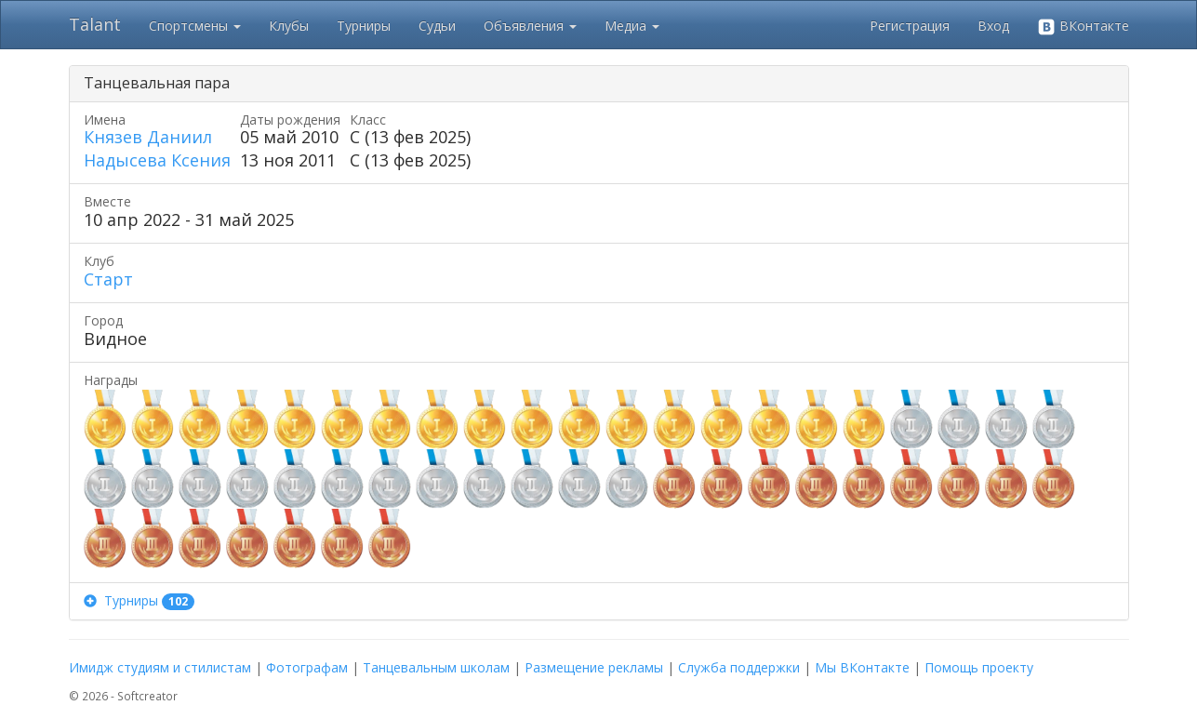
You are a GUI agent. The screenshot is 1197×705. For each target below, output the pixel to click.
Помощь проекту (978, 667)
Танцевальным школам (436, 667)
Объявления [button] (530, 25)
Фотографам (307, 667)
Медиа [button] (632, 25)
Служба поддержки (739, 667)
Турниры (364, 25)
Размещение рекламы (594, 667)
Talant (95, 24)
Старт (108, 279)
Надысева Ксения (157, 160)
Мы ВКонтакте (862, 667)
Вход (993, 25)
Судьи (437, 25)
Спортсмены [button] (195, 25)
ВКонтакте (1083, 26)
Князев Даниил (148, 137)
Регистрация (910, 25)
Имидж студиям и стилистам (160, 667)
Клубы (289, 25)
